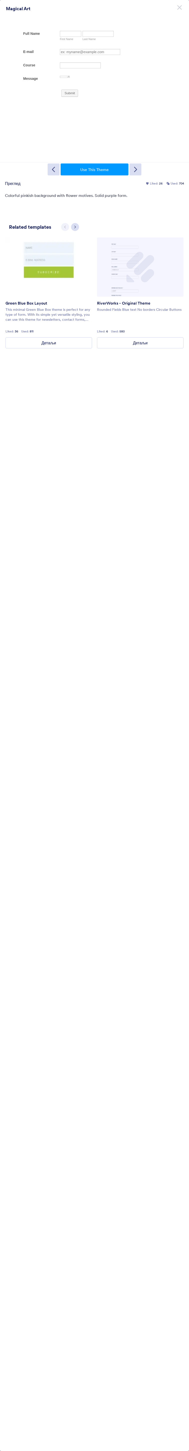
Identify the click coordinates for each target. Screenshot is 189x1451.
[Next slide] (75, 227)
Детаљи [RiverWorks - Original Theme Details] (140, 342)
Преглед (12, 183)
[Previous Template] (54, 170)
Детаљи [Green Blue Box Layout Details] (48, 342)
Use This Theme (94, 169)
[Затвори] (179, 7)
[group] (48, 292)
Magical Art (18, 8)
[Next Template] (135, 170)
